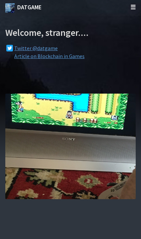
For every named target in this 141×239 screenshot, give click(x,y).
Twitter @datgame (36, 48)
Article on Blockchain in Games (49, 56)
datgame (23, 8)
